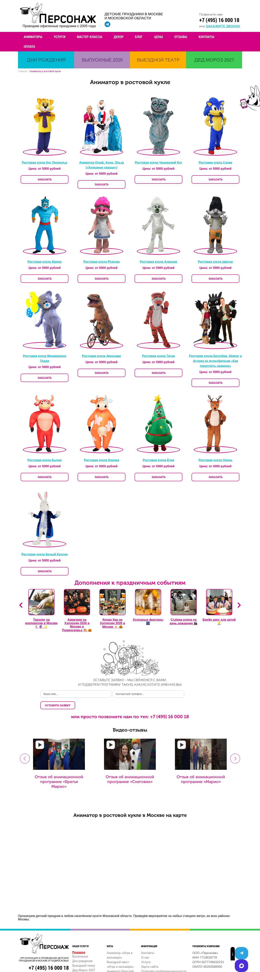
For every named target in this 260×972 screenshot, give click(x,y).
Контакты (206, 36)
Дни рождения (82, 950)
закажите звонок (223, 26)
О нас (145, 947)
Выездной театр (83, 955)
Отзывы (180, 36)
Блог (139, 36)
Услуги (59, 36)
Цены (158, 36)
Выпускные (80, 946)
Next (239, 606)
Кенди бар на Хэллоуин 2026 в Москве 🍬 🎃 (112, 624)
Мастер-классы (89, 36)
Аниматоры (33, 36)
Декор (118, 36)
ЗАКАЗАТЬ (45, 180)
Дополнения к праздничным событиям (130, 583)
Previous (20, 606)
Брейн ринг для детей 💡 (219, 622)
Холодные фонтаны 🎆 (148, 622)
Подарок (78, 942)
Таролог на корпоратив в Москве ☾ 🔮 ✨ (41, 624)
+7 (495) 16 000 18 (219, 20)
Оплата (29, 46)
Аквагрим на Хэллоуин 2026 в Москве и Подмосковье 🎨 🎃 (77, 625)
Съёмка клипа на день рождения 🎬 (183, 622)
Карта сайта (149, 956)
